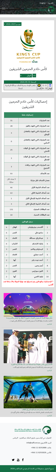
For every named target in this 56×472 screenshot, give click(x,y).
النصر (39, 87)
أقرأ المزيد (49, 324)
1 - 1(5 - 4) (44, 87)
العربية (50, 3)
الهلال (50, 87)
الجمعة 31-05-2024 (28, 82)
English (43, 3)
